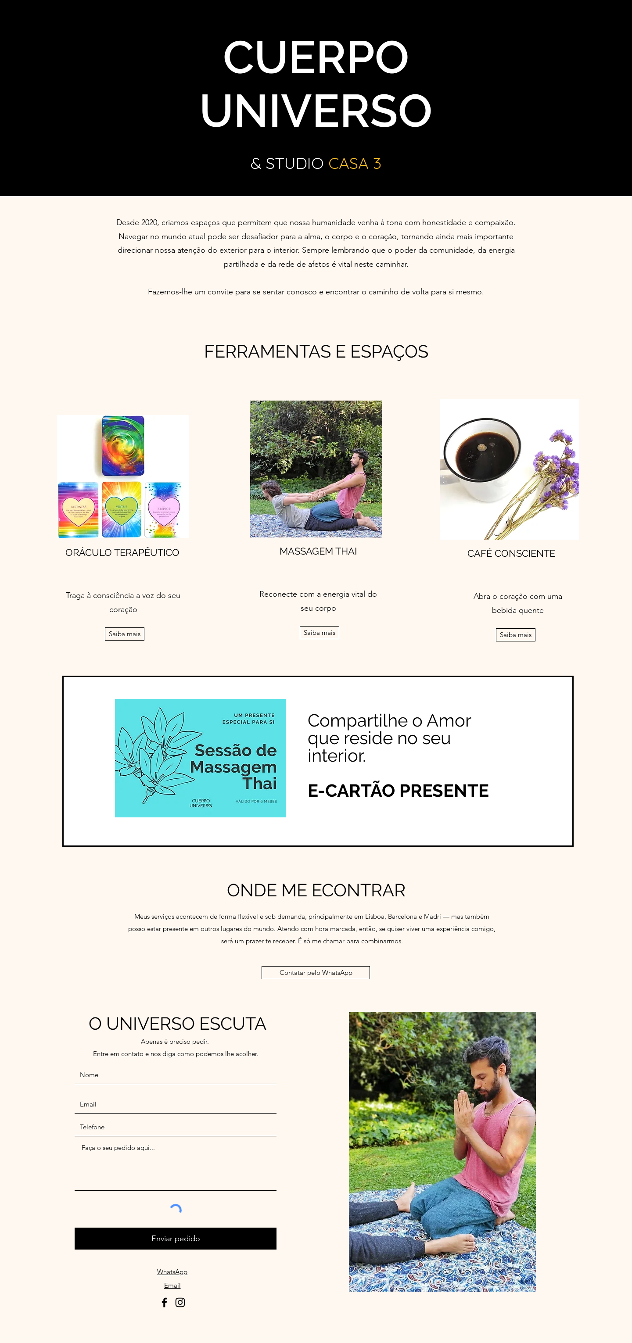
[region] (318, 761)
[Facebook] (164, 1302)
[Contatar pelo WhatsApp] (316, 972)
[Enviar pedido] (175, 1239)
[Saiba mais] (124, 634)
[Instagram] (180, 1302)
